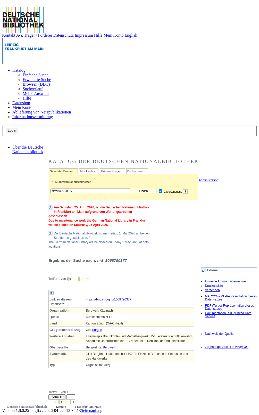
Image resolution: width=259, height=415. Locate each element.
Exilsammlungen (111, 171)
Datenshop (21, 103)
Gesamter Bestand (62, 171)
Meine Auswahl (36, 93)
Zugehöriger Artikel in (226, 347)
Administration (206, 180)
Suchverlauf (33, 89)
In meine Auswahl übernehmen (226, 281)
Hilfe (98, 35)
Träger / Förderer (38, 35)
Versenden (212, 290)
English (131, 35)
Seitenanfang (92, 410)
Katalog (19, 70)
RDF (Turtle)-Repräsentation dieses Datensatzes (229, 307)
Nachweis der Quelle (219, 334)
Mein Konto (114, 35)
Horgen (97, 330)
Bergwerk (109, 347)
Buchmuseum (135, 171)
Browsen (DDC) (36, 84)
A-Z (19, 35)
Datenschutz (63, 35)
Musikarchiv (87, 171)
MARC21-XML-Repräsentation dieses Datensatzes (231, 298)
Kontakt (8, 35)
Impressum (84, 35)
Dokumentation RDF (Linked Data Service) (228, 314)
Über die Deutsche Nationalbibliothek (27, 149)
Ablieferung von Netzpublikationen (41, 112)
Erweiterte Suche (37, 79)
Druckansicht (214, 286)
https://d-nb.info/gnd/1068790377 (108, 299)
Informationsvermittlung (32, 117)
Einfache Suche (35, 75)
